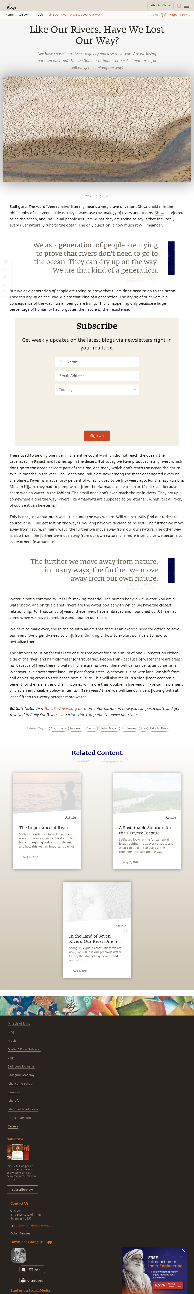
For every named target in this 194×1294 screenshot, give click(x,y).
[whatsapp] (6, 262)
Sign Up (97, 435)
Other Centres (20, 1233)
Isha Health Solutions (23, 1109)
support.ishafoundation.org (33, 1225)
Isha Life (13, 1100)
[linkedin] (4, 284)
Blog (11, 1032)
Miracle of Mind (19, 1023)
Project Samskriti (20, 1117)
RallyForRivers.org (60, 709)
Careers (13, 1126)
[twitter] (4, 277)
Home (10, 14)
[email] (4, 291)
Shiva (159, 213)
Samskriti (15, 1092)
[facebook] (5, 269)
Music (12, 1040)
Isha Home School (20, 1083)
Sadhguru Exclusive (21, 1066)
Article (39, 14)
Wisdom (24, 14)
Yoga (11, 1058)
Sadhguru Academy (21, 1075)
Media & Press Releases (24, 1049)
